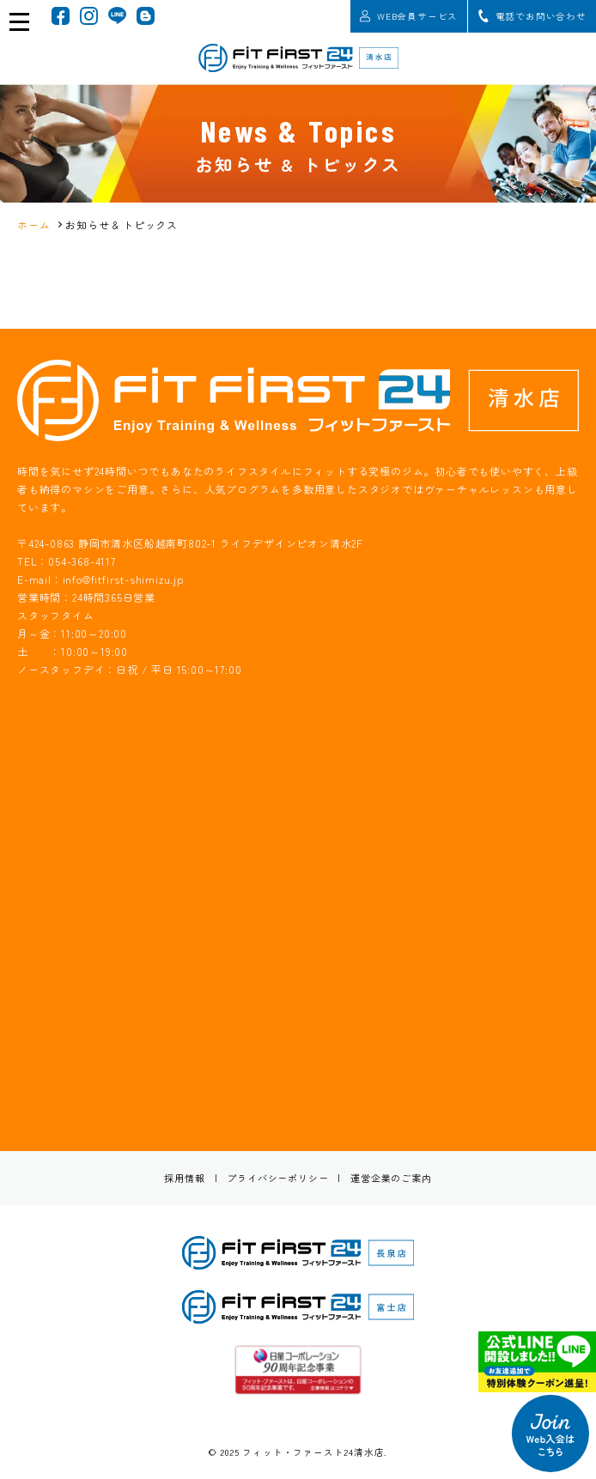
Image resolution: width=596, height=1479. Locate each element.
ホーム (33, 224)
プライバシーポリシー (277, 1178)
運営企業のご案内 (390, 1178)
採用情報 (184, 1178)
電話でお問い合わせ (532, 15)
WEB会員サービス (409, 15)
